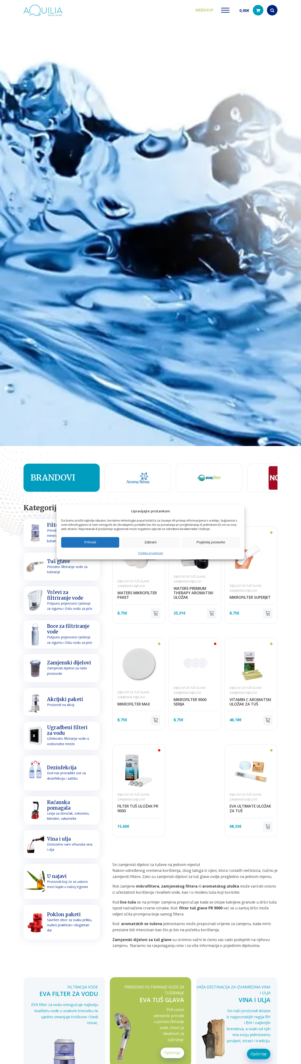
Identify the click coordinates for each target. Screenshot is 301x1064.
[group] (131, 476)
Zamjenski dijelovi (131, 584)
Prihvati (90, 542)
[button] (251, 9)
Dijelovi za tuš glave (133, 579)
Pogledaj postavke (210, 542)
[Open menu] (225, 9)
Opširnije (172, 1050)
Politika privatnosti (150, 553)
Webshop (204, 9)
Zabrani (151, 542)
